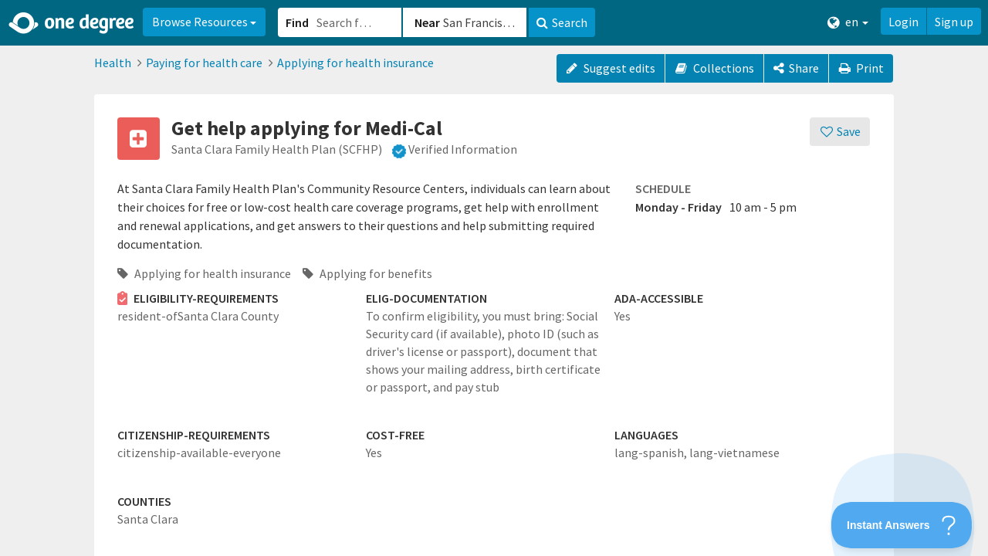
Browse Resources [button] (204, 21)
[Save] (840, 131)
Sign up (954, 21)
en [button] (847, 22)
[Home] (72, 23)
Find (297, 22)
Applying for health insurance (355, 62)
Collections (714, 68)
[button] (494, 278)
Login (903, 21)
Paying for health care (204, 62)
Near (427, 22)
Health (112, 62)
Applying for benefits (367, 273)
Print (861, 68)
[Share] (796, 68)
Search (561, 22)
